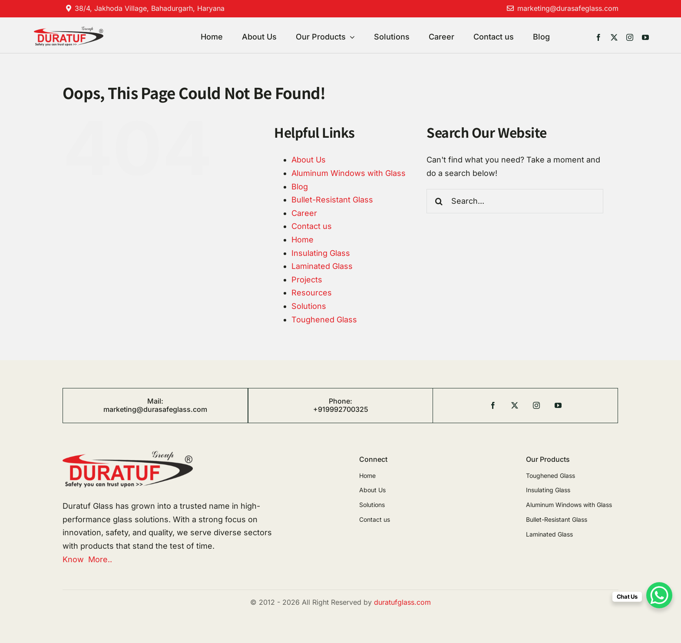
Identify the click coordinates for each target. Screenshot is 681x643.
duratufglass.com (402, 602)
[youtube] (645, 37)
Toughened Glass (324, 319)
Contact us (311, 226)
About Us (308, 159)
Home (302, 239)
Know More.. (87, 559)
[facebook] (598, 37)
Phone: (340, 401)
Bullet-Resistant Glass (332, 199)
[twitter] (614, 37)
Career (304, 213)
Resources (311, 292)
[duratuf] (68, 30)
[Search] (438, 201)
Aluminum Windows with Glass (348, 173)
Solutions (308, 306)
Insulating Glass (320, 253)
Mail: (155, 401)
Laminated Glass (322, 266)
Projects (306, 279)
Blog (299, 186)
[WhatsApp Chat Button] (659, 595)
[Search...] (514, 201)
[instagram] (629, 37)
